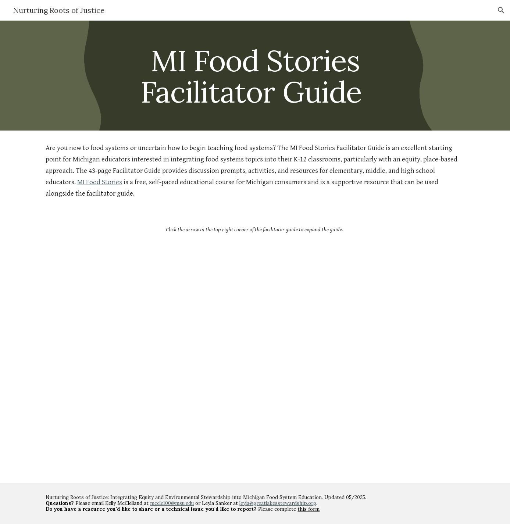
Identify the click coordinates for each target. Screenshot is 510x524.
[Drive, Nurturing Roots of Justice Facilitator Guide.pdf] (255, 357)
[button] (501, 10)
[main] (255, 75)
